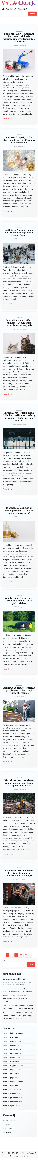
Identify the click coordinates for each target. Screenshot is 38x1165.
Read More (7, 119)
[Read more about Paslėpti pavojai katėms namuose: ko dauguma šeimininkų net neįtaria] (19, 345)
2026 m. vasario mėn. (12, 1046)
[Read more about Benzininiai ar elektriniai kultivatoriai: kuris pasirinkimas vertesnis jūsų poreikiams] (19, 62)
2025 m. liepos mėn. (11, 1074)
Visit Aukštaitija (19, 3)
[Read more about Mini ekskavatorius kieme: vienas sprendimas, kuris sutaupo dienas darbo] (19, 808)
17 (21, 960)
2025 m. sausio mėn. (12, 1099)
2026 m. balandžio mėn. (13, 1038)
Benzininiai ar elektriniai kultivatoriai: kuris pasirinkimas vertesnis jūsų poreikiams (19, 38)
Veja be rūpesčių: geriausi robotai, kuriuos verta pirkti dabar (19, 604)
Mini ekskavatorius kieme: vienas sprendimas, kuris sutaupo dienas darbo (19, 787)
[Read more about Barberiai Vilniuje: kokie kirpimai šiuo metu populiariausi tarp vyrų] (19, 899)
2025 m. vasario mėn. (12, 1095)
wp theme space (20, 1161)
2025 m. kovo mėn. (11, 1090)
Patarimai (19, 31)
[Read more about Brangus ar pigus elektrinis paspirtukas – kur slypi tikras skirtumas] (19, 715)
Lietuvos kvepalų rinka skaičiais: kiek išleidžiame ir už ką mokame (19, 141)
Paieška (6, 966)
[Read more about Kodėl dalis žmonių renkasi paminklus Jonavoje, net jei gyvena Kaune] (19, 255)
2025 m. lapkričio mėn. (13, 1058)
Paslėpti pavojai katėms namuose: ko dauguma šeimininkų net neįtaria (19, 325)
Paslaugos (19, 781)
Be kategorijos (19, 507)
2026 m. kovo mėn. (11, 1042)
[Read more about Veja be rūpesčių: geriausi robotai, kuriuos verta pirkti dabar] (19, 625)
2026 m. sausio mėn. (12, 1050)
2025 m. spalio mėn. (11, 1062)
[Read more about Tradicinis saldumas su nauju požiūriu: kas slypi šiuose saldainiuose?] (19, 534)
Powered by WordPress (12, 1158)
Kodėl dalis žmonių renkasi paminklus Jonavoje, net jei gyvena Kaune (19, 234)
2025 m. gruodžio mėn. (13, 1054)
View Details (8, 305)
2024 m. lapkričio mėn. (13, 1107)
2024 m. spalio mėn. (11, 1111)
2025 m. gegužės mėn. (12, 1082)
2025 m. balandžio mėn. (13, 1086)
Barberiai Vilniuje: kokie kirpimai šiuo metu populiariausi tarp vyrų (19, 878)
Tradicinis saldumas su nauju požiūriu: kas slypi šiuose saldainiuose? (19, 513)
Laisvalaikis (8, 1129)
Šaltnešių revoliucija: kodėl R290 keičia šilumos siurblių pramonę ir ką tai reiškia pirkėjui (19, 419)
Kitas (27, 960)
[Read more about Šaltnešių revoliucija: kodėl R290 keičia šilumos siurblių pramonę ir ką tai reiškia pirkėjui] (19, 441)
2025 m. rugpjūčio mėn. (13, 1070)
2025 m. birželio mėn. (12, 1078)
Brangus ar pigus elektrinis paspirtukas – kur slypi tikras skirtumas (19, 694)
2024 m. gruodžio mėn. (13, 1103)
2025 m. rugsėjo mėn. (12, 1066)
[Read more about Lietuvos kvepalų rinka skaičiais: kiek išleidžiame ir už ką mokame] (19, 162)
